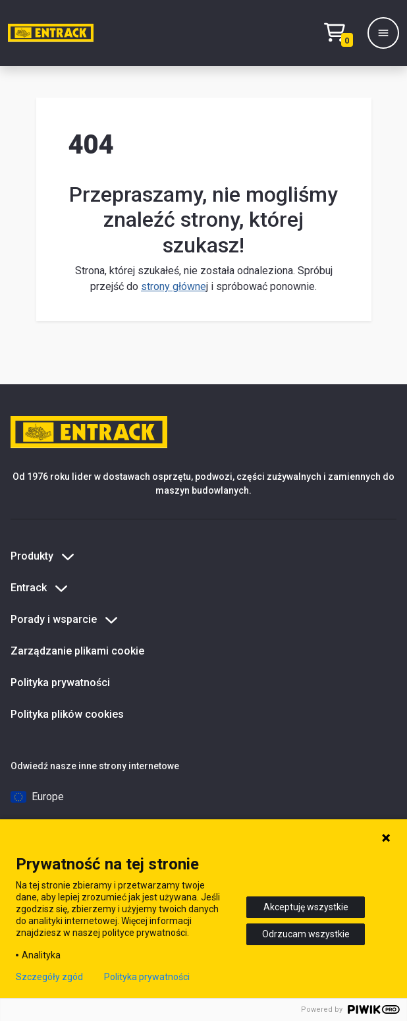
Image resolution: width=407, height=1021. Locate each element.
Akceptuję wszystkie (305, 907)
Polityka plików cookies (67, 714)
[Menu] (383, 33)
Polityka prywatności (60, 682)
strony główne (173, 286)
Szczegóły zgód (49, 977)
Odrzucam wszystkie (306, 934)
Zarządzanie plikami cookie (77, 651)
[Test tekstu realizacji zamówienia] (342, 33)
